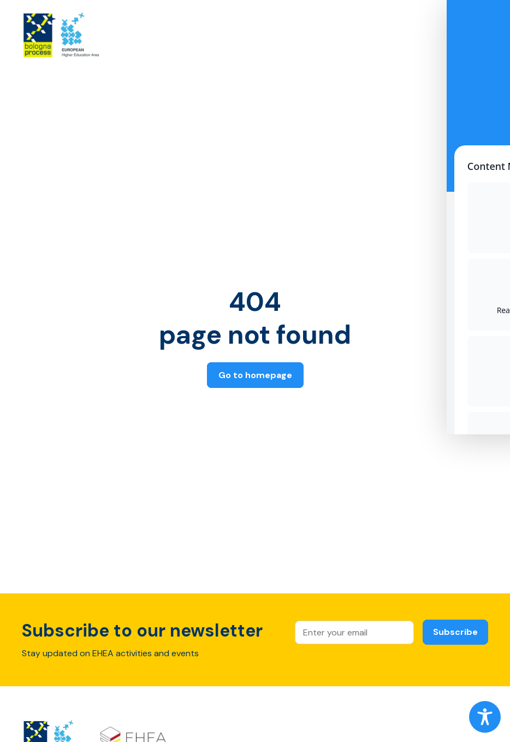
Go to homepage (255, 375)
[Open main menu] (478, 37)
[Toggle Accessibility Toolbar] (485, 717)
